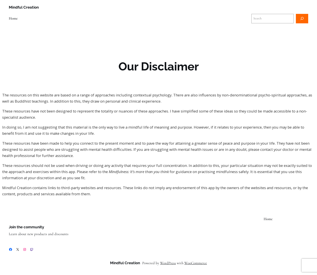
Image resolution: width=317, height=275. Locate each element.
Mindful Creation (24, 7)
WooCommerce (195, 263)
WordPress (168, 263)
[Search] (302, 18)
